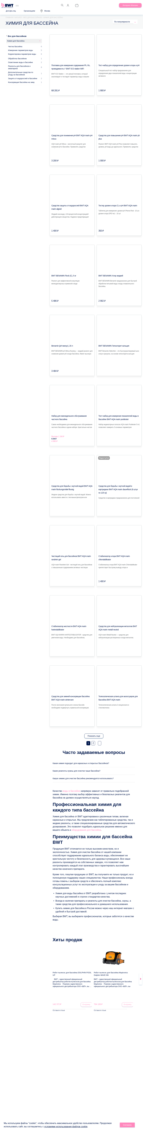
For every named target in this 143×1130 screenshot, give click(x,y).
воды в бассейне (71, 795)
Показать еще (94, 736)
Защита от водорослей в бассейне (22, 78)
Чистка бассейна (15, 46)
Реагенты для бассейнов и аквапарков (19, 67)
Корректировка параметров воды (22, 54)
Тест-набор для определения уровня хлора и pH (119, 65)
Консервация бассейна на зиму (21, 82)
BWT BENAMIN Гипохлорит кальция (113, 346)
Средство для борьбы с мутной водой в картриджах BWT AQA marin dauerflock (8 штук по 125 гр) (118, 489)
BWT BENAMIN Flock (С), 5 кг (63, 276)
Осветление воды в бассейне (20, 62)
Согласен (127, 1125)
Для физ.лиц (11, 11)
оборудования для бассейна (86, 834)
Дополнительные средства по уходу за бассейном (20, 73)
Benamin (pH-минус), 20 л (62, 346)
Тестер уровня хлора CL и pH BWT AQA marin (117, 205)
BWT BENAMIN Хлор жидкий (110, 276)
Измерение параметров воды (20, 50)
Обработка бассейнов (17, 58)
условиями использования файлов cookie (65, 1127)
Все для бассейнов (17, 36)
